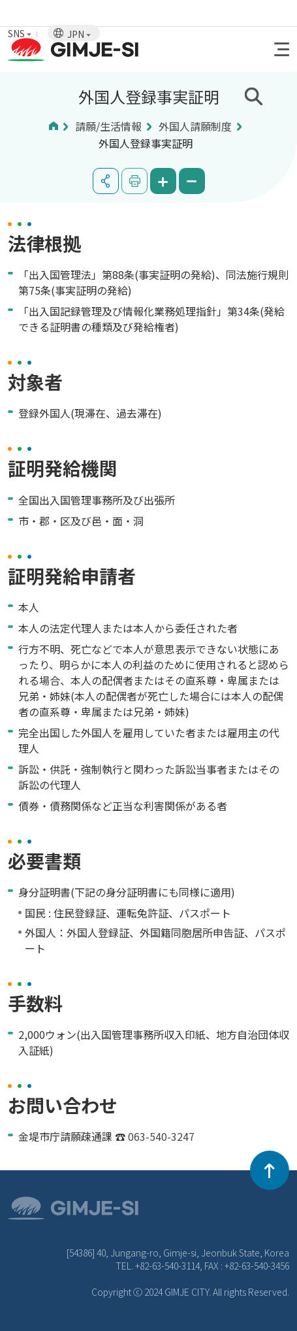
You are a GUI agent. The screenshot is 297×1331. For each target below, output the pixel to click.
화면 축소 (192, 181)
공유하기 (106, 181)
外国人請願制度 (195, 126)
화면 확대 (163, 181)
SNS (19, 33)
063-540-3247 (161, 1136)
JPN (79, 34)
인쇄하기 (134, 181)
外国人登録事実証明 (146, 143)
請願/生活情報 (108, 126)
